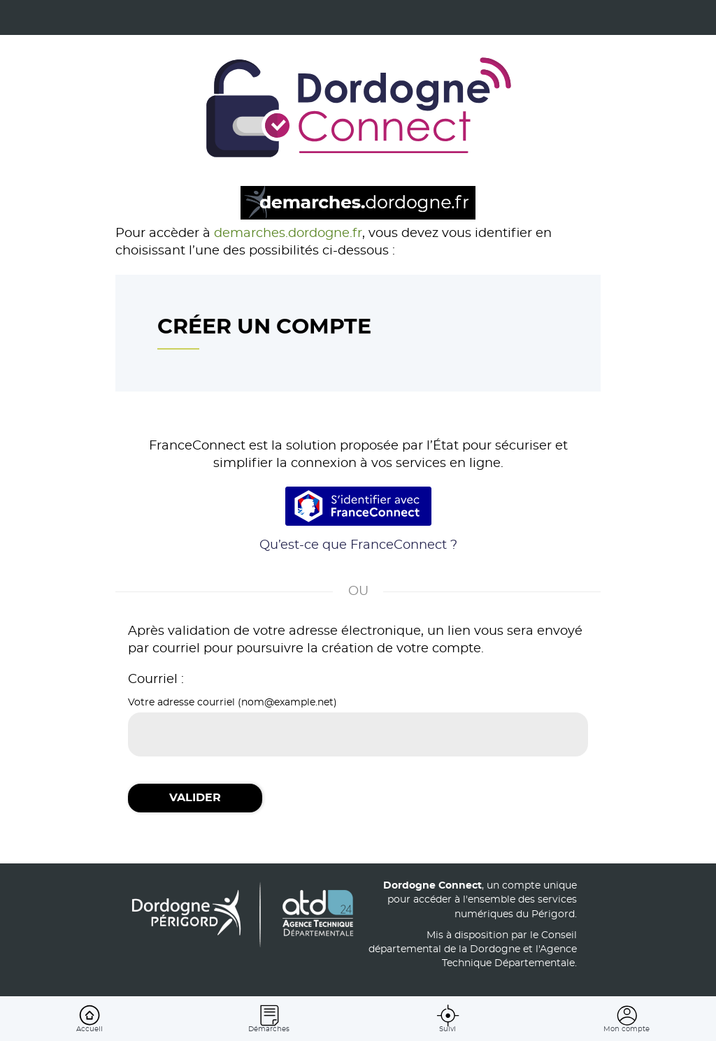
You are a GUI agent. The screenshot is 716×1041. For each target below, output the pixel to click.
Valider (195, 797)
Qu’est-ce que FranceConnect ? (358, 545)
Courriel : (156, 679)
